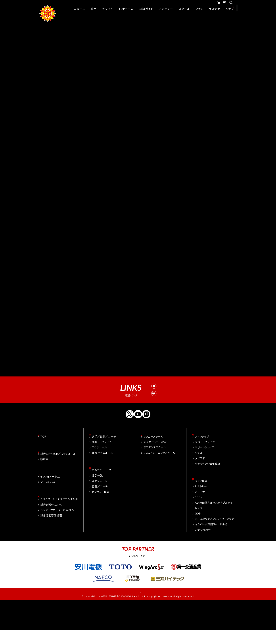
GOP (198, 540)
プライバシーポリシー (150, 619)
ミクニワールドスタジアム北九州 (59, 526)
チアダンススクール (154, 473)
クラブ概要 (201, 507)
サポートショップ (204, 473)
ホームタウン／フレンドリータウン (214, 545)
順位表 (44, 486)
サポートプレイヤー (103, 468)
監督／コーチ (100, 513)
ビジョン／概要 (101, 518)
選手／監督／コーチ (104, 462)
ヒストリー (201, 513)
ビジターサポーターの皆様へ (57, 537)
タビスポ (200, 484)
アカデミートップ (101, 496)
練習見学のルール (102, 479)
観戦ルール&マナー (158, 411)
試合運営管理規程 (51, 542)
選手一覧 (97, 502)
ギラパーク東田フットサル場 (211, 551)
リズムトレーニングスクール (159, 479)
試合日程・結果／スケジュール (58, 480)
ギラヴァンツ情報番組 (207, 490)
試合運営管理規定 (158, 419)
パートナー (201, 518)
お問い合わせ (203, 556)
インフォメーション (50, 503)
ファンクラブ (202, 462)
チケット (220, 3)
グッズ (198, 479)
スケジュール (99, 473)
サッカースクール (153, 462)
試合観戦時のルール (52, 532)
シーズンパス (47, 509)
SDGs (198, 523)
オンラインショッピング (193, 3)
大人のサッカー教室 (155, 468)
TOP (43, 462)
